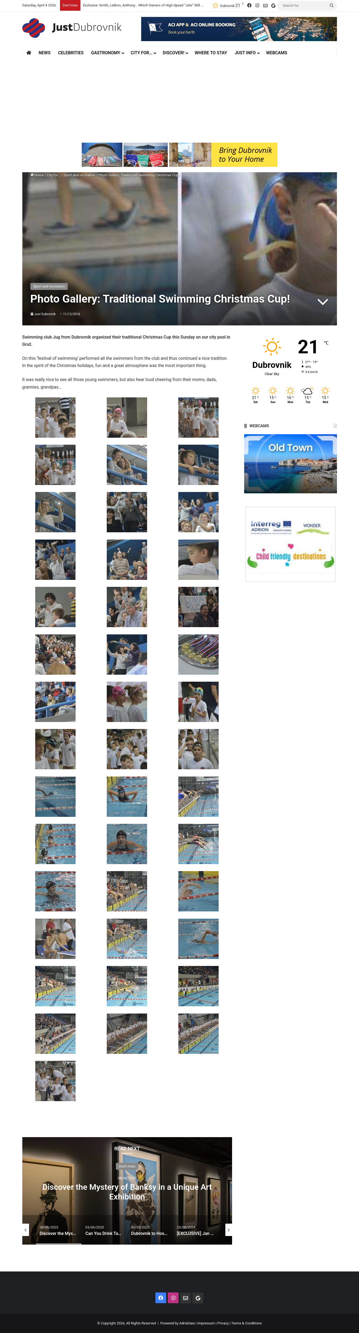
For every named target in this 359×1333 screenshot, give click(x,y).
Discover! (173, 52)
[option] (127, 1191)
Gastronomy (105, 52)
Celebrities (71, 52)
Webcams (276, 52)
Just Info (244, 52)
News (45, 52)
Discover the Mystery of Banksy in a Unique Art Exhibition (127, 1191)
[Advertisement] (179, 99)
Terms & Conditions (246, 1323)
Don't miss (127, 1166)
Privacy (223, 1323)
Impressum (206, 1323)
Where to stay (211, 52)
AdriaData (187, 1323)
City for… (141, 52)
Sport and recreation (79, 175)
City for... (54, 175)
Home (37, 175)
